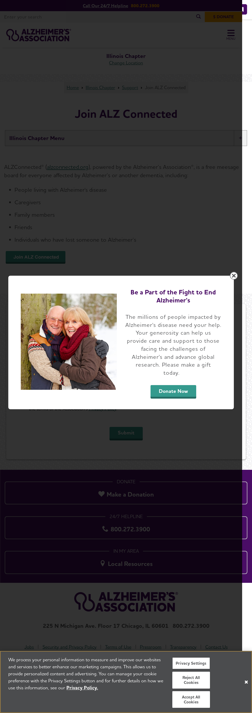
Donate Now (180, 402)
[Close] (246, 682)
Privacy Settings (191, 663)
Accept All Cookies (191, 699)
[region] (126, 682)
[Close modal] (244, 293)
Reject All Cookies (191, 680)
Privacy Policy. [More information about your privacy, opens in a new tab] (82, 687)
